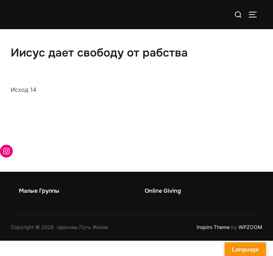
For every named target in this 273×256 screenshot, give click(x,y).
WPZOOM (250, 227)
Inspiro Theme (213, 227)
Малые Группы (39, 190)
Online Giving (163, 190)
